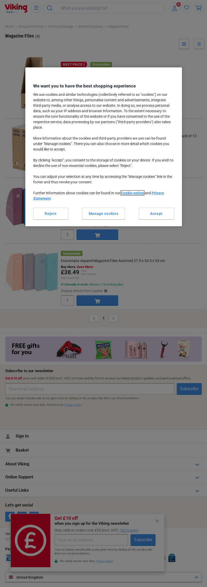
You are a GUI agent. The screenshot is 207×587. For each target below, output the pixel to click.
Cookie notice (132, 193)
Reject (50, 213)
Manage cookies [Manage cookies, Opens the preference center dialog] (104, 213)
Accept (156, 213)
